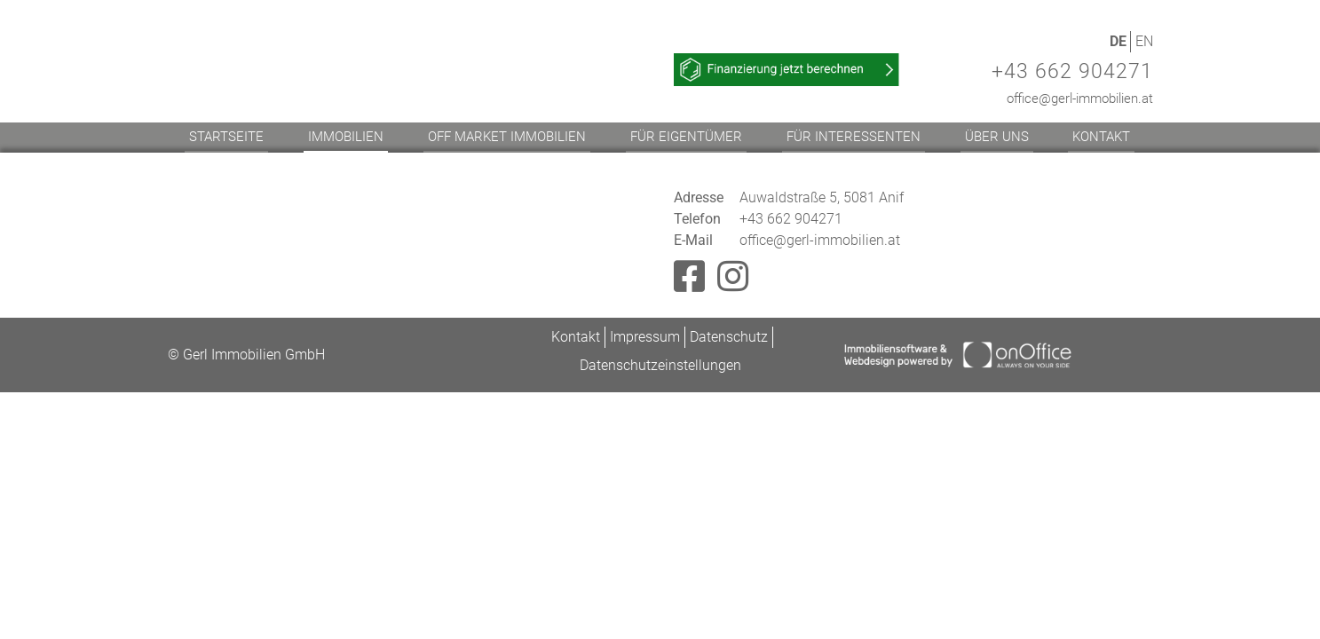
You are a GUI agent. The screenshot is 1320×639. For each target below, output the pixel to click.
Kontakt (1101, 137)
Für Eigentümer (686, 137)
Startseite (226, 137)
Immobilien (345, 137)
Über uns (997, 137)
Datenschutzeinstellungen (660, 365)
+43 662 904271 (1072, 71)
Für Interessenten (853, 137)
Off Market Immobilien (507, 137)
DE (1118, 41)
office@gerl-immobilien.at (1080, 98)
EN (1144, 41)
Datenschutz (729, 336)
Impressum (645, 336)
